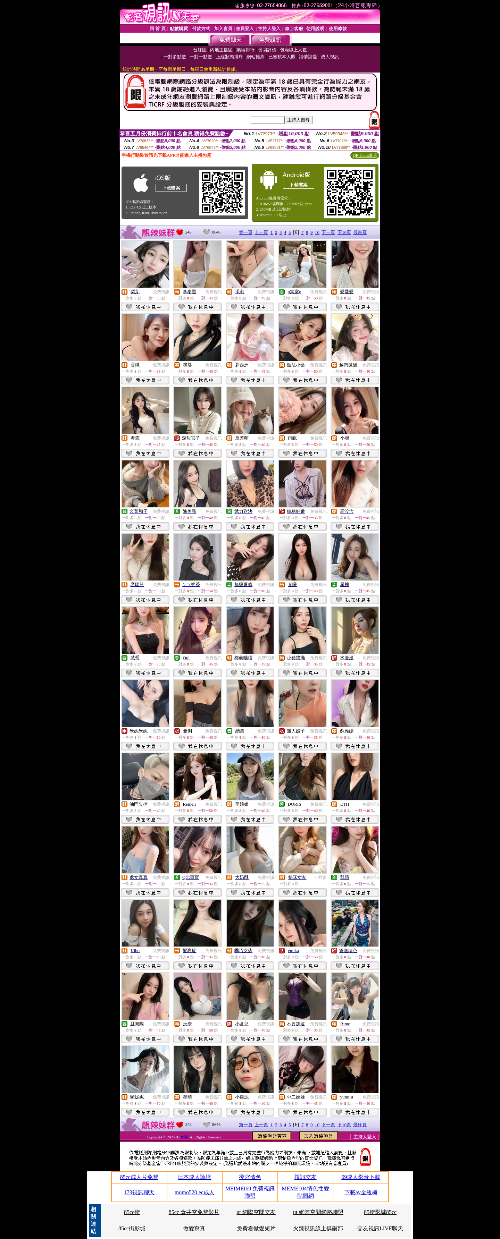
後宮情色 (250, 1177)
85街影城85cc (380, 1212)
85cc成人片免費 (139, 1177)
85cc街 (132, 1212)
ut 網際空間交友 (255, 1212)
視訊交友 (305, 1177)
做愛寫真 (194, 1228)
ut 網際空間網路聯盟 (318, 1212)
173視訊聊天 (139, 1192)
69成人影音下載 (360, 1177)
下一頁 (328, 232)
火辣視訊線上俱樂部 (318, 1228)
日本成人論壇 (194, 1177)
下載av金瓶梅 (360, 1192)
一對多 (320, 877)
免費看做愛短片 (256, 1228)
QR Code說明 (365, 155)
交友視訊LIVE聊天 (380, 1228)
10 (317, 232)
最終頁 (360, 232)
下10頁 (344, 232)
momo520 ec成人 (195, 1192)
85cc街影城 (131, 1228)
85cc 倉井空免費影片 (194, 1212)
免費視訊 (161, 291)
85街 (185, 1137)
